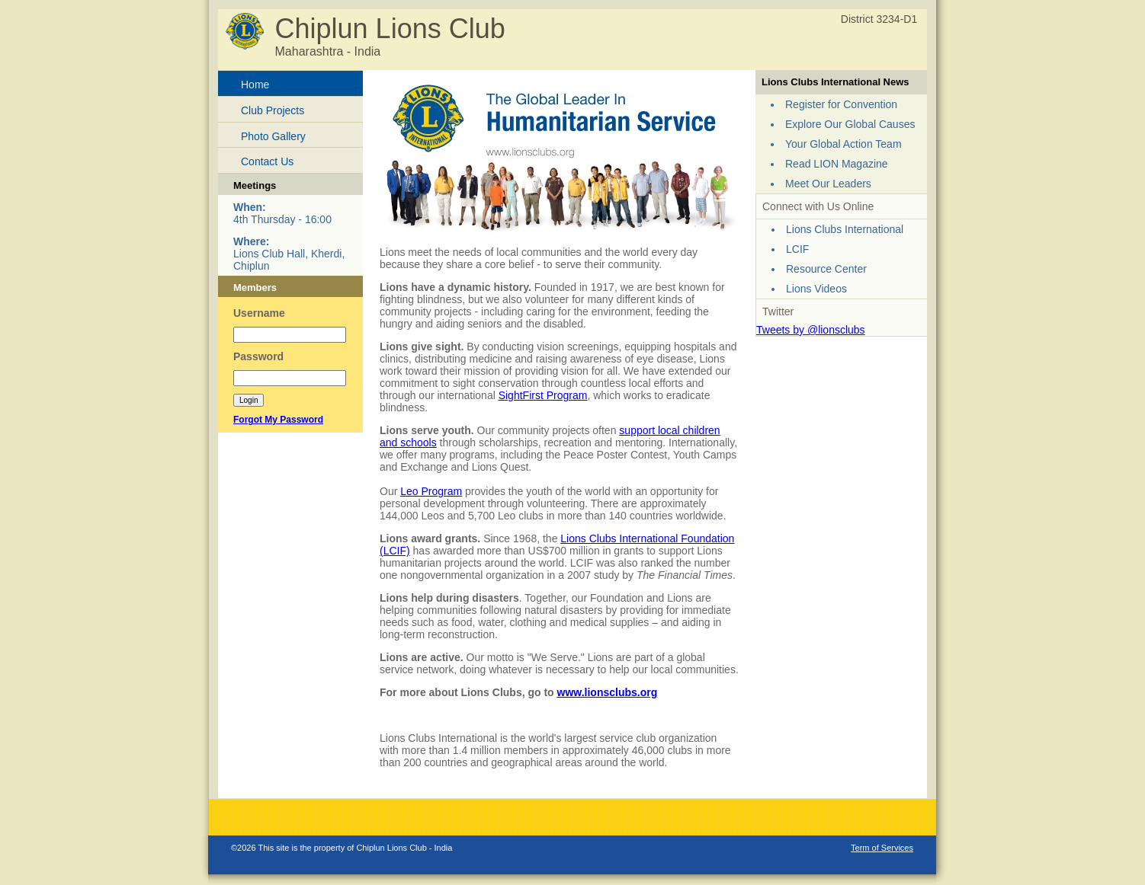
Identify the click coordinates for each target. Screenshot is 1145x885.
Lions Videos (816, 289)
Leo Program (431, 491)
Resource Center (826, 269)
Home (255, 84)
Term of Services (882, 847)
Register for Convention (841, 104)
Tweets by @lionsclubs (810, 330)
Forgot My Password (278, 419)
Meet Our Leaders (828, 183)
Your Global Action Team (843, 144)
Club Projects (272, 110)
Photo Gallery (273, 136)
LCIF (797, 249)
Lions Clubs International (844, 229)
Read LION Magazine (836, 164)
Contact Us (267, 161)
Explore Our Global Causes (850, 124)
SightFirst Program (543, 395)
